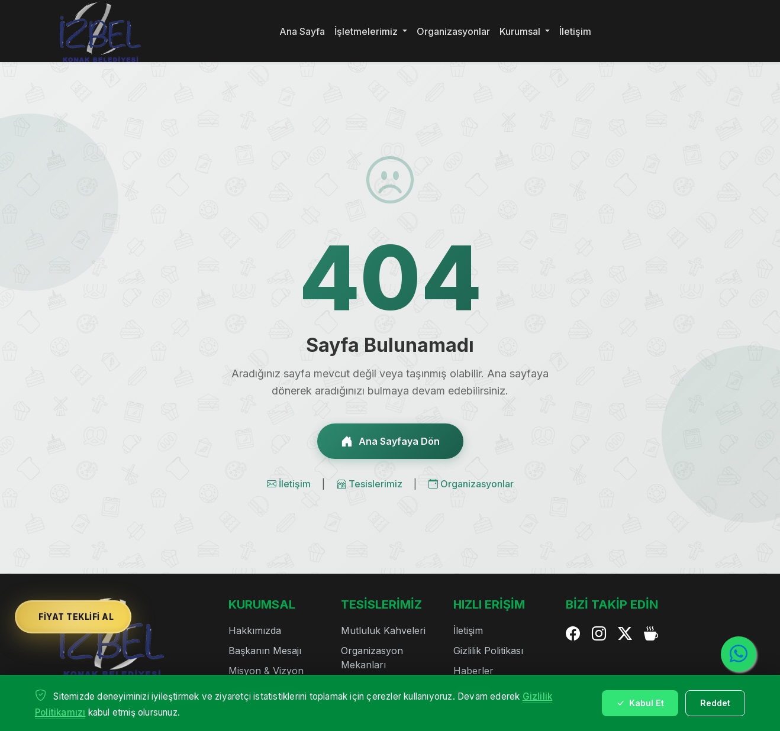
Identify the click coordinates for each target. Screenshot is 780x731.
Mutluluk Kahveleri (383, 630)
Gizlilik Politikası (488, 650)
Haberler (473, 671)
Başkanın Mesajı (264, 650)
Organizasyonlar (453, 31)
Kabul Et (640, 703)
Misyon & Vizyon (266, 671)
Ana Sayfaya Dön (390, 441)
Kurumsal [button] (521, 31)
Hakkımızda (254, 630)
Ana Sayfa (302, 31)
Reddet (715, 703)
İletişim (575, 31)
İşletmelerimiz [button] (367, 31)
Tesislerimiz (371, 484)
